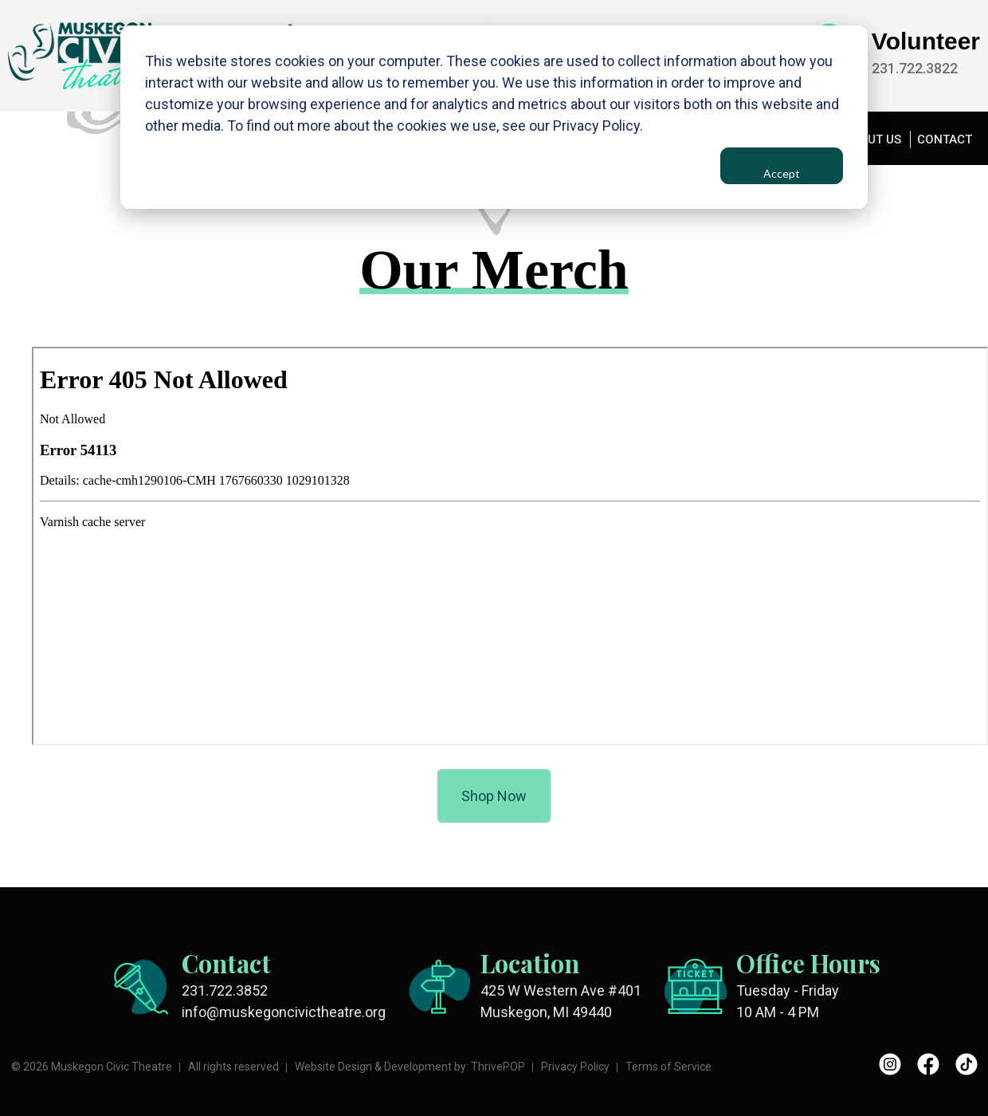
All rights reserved (233, 1066)
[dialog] (494, 117)
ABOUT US (872, 139)
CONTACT (944, 139)
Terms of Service (668, 1066)
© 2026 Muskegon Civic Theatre (91, 1066)
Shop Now (494, 796)
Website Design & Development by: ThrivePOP (410, 1066)
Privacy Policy (575, 1066)
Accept (781, 173)
